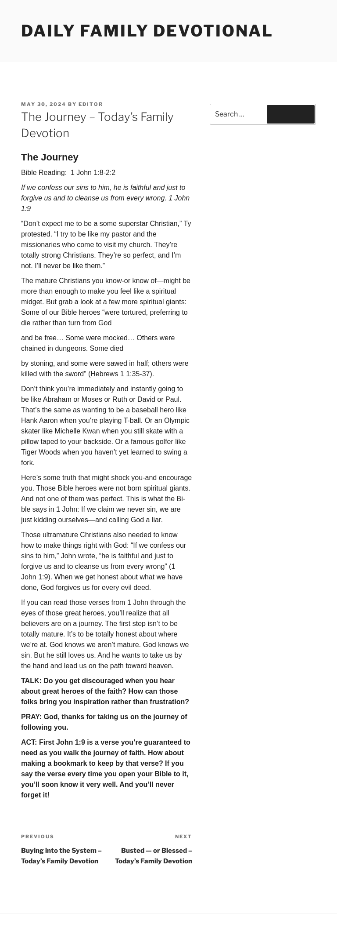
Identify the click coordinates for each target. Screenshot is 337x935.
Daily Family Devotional (147, 30)
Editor (91, 104)
